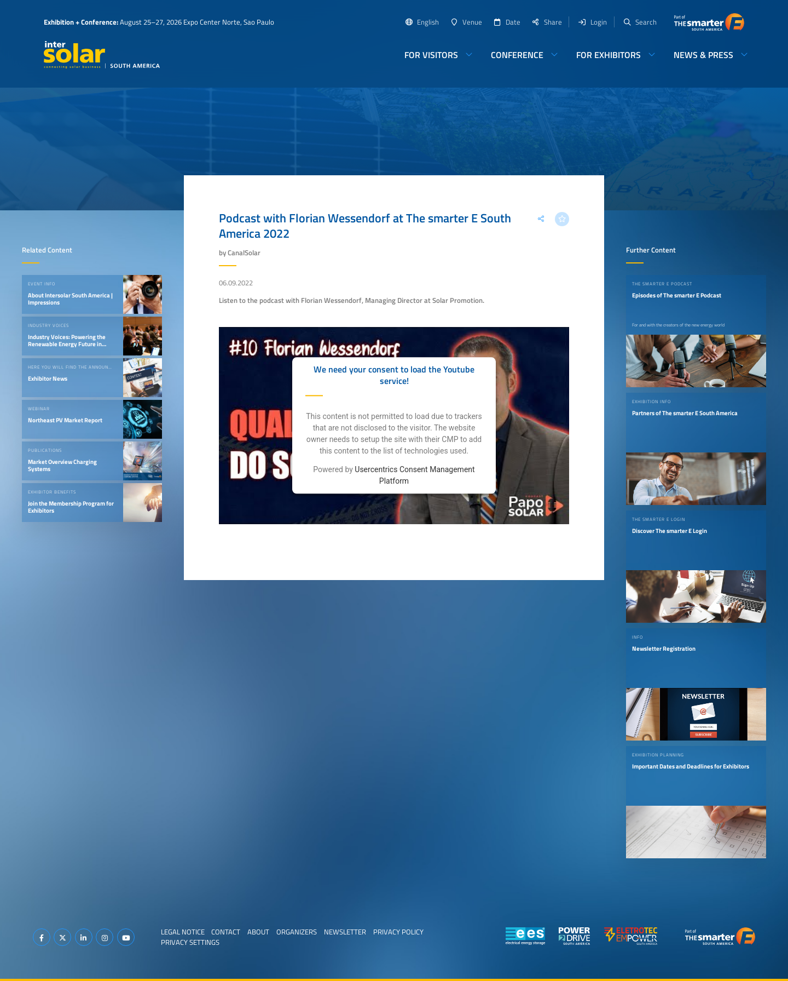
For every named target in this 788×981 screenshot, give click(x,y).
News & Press (703, 54)
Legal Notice (183, 931)
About (258, 931)
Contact (225, 931)
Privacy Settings (190, 942)
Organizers (296, 931)
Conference (517, 54)
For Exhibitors (608, 54)
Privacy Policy (398, 931)
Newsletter (345, 931)
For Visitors (431, 54)
